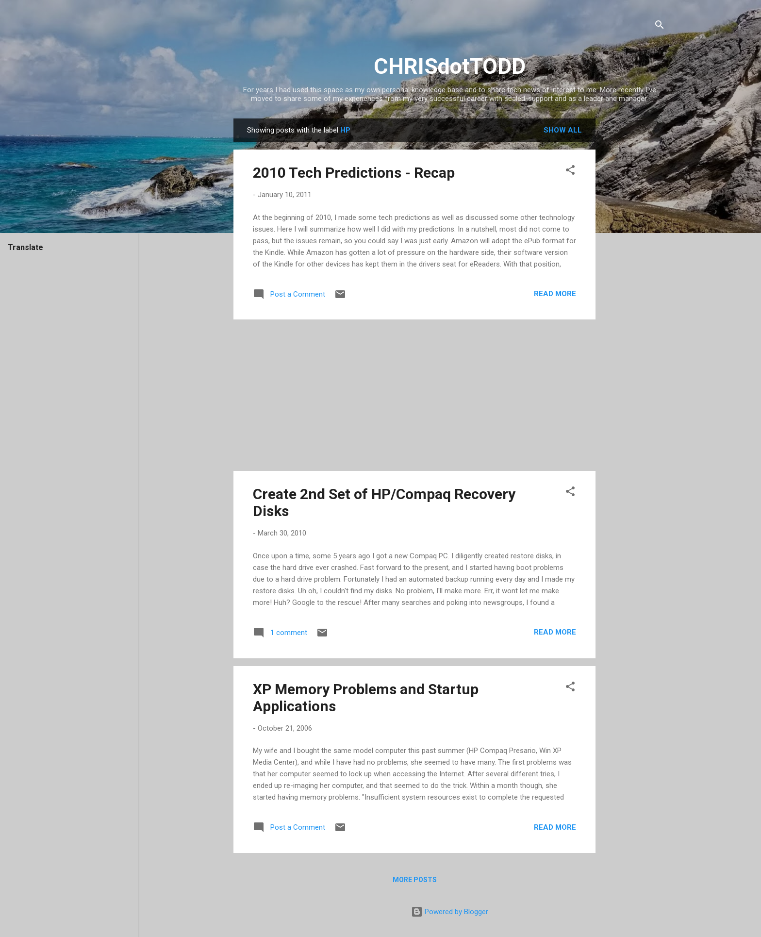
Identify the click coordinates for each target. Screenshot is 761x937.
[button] (570, 171)
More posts (415, 880)
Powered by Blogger (449, 911)
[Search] (659, 26)
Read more (555, 293)
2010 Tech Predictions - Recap (354, 172)
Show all (563, 130)
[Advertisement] (634, 264)
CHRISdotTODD (450, 66)
